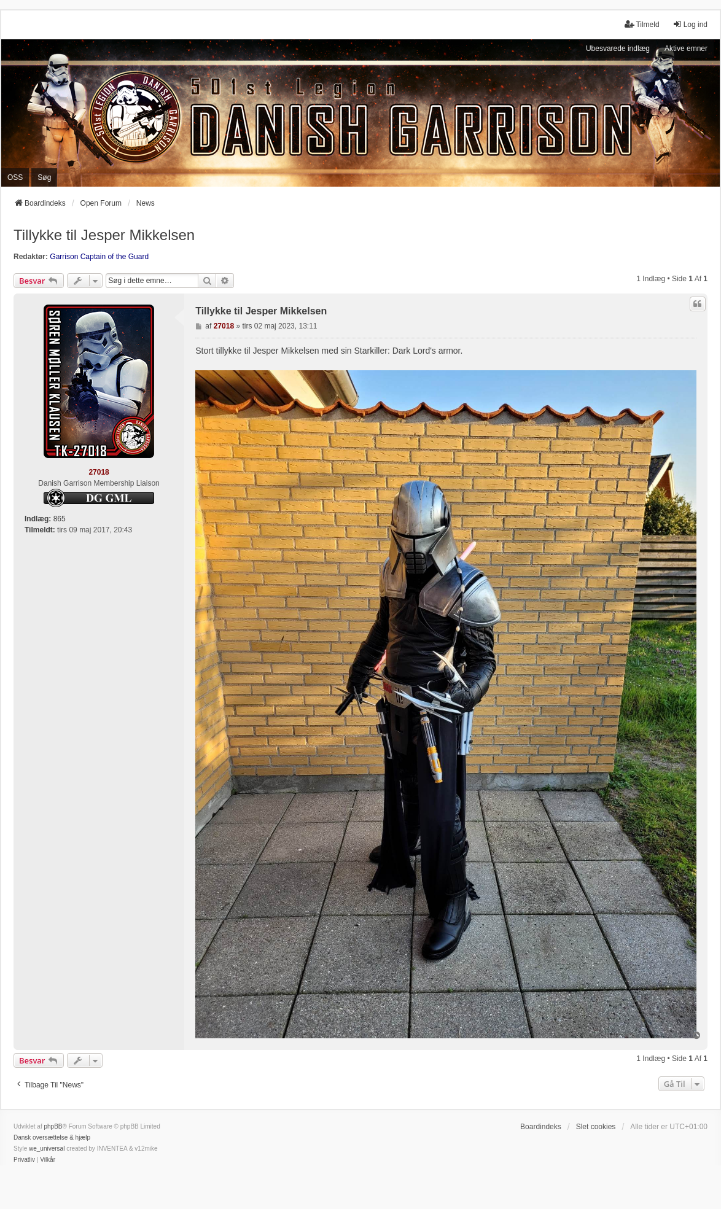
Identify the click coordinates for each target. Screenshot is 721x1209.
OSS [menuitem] (15, 177)
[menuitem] (24, 1159)
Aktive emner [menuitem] (685, 48)
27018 (98, 472)
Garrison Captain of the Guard (99, 256)
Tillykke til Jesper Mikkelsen (104, 235)
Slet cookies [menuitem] (596, 1126)
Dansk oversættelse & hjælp (52, 1137)
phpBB (53, 1126)
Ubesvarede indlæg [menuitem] (618, 48)
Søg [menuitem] (44, 177)
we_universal (46, 1148)
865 (59, 519)
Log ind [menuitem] (689, 24)
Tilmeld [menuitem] (642, 24)
